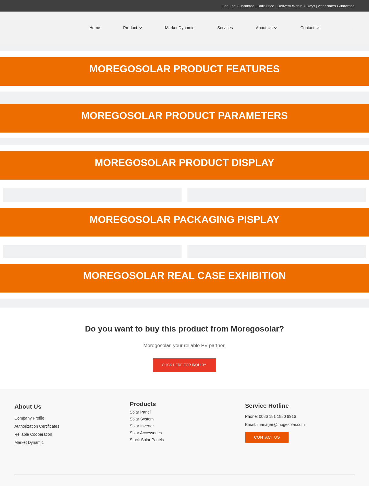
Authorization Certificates (36, 426)
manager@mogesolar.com (281, 424)
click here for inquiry (184, 365)
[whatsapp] (287, 452)
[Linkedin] (258, 452)
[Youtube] (268, 452)
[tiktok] (277, 452)
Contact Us (267, 437)
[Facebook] (248, 452)
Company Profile (29, 418)
